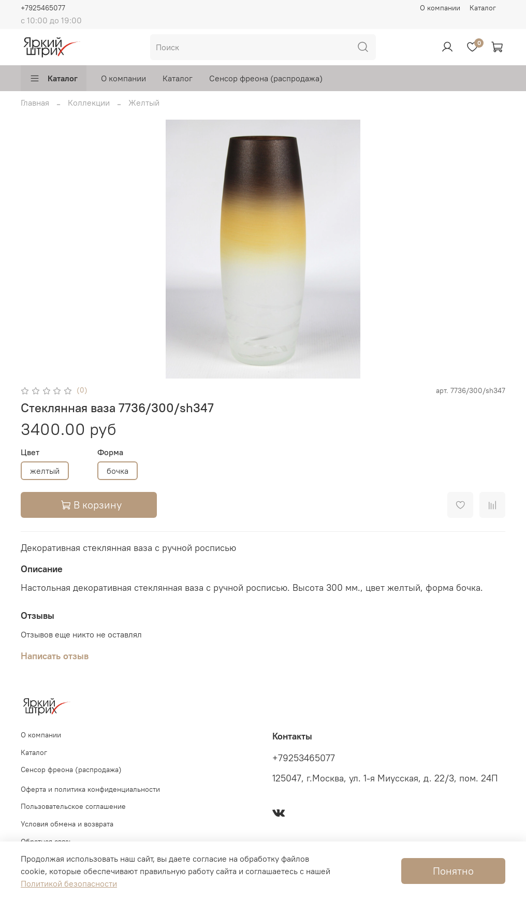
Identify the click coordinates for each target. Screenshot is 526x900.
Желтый (143, 102)
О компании (440, 7)
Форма (110, 452)
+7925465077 (43, 7)
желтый (45, 471)
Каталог (483, 7)
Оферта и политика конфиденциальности (90, 789)
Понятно (453, 870)
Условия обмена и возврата (67, 824)
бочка (117, 471)
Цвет (30, 452)
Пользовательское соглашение (73, 806)
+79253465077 (303, 758)
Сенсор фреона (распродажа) (266, 78)
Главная (35, 102)
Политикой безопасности (69, 883)
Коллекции (89, 102)
